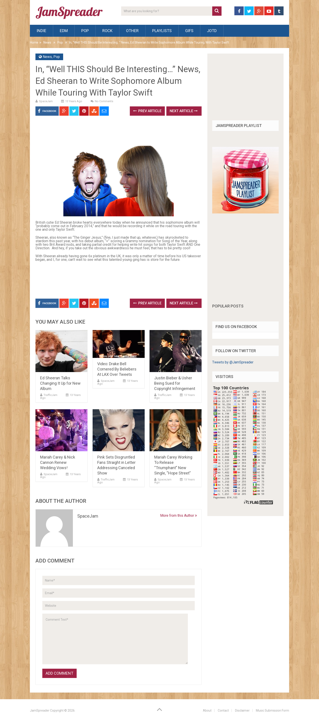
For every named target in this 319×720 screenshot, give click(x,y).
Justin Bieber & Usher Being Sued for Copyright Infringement (174, 383)
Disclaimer (242, 710)
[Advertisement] (116, 132)
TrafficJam (50, 395)
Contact (223, 710)
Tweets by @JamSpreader (232, 362)
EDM (64, 30)
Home (34, 42)
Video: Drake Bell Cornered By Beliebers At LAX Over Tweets (116, 369)
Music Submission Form (272, 710)
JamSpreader (39, 710)
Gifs (189, 30)
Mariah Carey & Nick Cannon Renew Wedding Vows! (57, 462)
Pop (85, 30)
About (207, 710)
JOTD (212, 30)
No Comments (104, 101)
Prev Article (147, 111)
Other (132, 30)
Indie (41, 30)
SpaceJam (46, 101)
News (47, 42)
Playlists (162, 30)
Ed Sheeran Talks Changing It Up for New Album (60, 383)
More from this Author (178, 515)
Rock (107, 30)
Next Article (184, 111)
